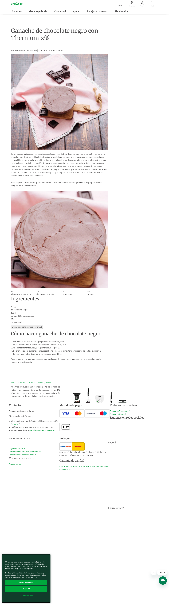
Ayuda (76, 11)
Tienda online (122, 11)
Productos (16, 11)
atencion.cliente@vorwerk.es (42, 430)
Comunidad (60, 11)
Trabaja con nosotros (97, 11)
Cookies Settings (26, 595)
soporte (15, 424)
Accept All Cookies (26, 582)
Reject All (26, 589)
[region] (26, 578)
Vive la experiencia (38, 11)
